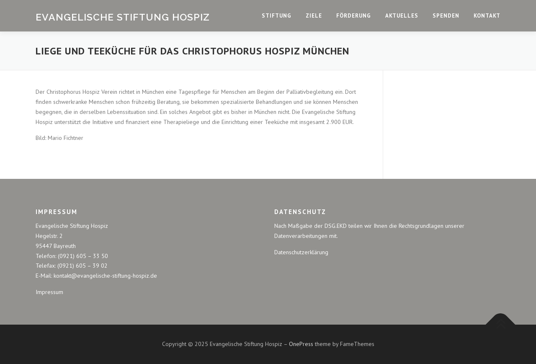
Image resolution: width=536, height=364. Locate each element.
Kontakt (487, 15)
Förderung (353, 15)
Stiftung (276, 15)
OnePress (301, 344)
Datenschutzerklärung (301, 252)
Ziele (314, 15)
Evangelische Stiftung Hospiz (123, 16)
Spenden (446, 15)
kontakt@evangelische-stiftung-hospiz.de (105, 275)
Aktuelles (401, 15)
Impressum (49, 292)
